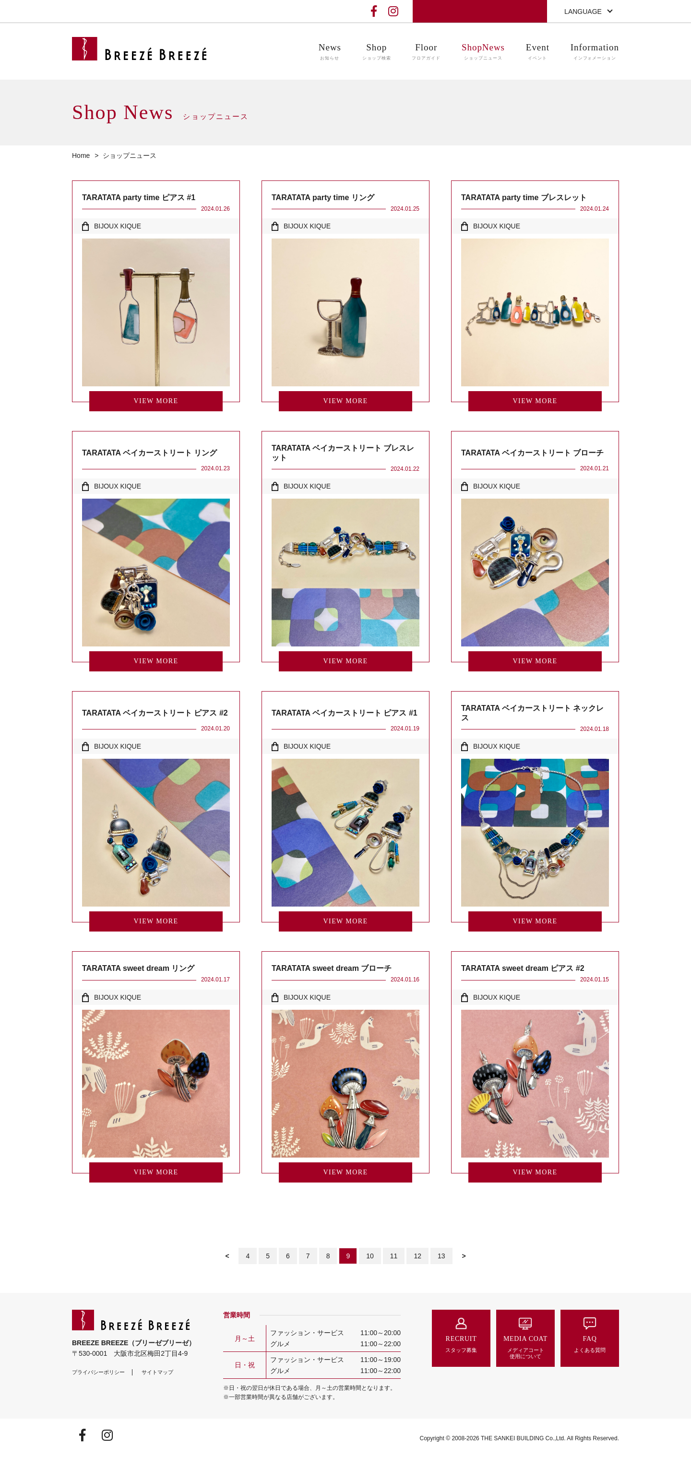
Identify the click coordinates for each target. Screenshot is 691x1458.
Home (81, 155)
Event (537, 52)
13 (441, 1256)
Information (595, 52)
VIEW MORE (156, 401)
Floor (426, 52)
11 (394, 1256)
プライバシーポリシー (98, 1372)
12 (417, 1256)
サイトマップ (157, 1372)
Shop (376, 52)
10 (370, 1256)
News (330, 52)
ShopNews (483, 52)
